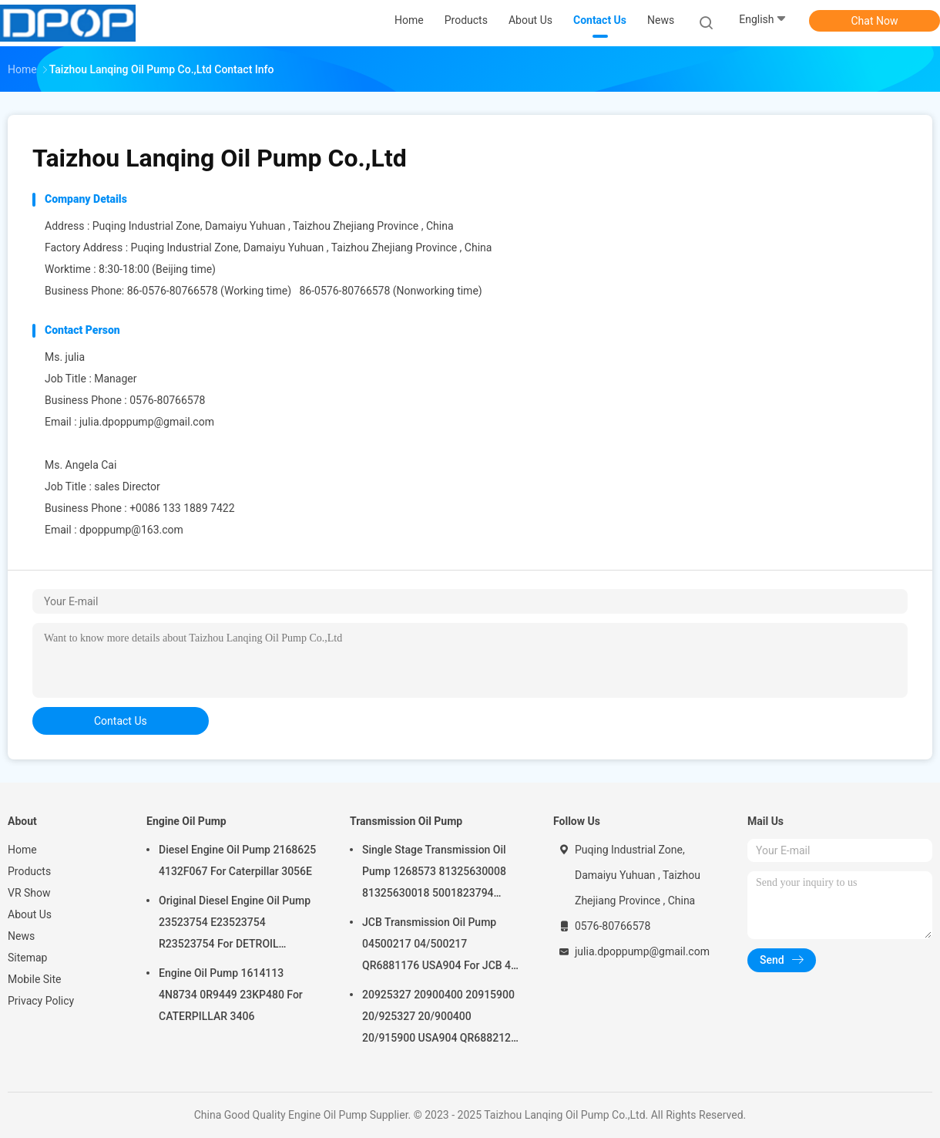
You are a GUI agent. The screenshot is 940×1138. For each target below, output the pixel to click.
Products (29, 871)
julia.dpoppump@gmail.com (146, 422)
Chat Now (874, 21)
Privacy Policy (41, 1001)
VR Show (29, 893)
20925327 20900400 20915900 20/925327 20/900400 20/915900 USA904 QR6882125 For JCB (439, 1018)
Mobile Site (35, 979)
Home (22, 849)
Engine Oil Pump (186, 821)
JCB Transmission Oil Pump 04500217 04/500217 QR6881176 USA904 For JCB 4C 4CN (440, 946)
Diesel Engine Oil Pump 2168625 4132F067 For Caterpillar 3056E (237, 860)
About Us (30, 914)
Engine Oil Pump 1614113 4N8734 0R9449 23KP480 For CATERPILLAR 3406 (231, 994)
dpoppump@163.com (131, 530)
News (21, 936)
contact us (120, 721)
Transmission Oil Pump (406, 821)
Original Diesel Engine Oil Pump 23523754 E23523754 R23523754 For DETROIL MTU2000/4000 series (235, 924)
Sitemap (27, 957)
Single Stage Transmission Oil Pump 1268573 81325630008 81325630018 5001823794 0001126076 (434, 873)
